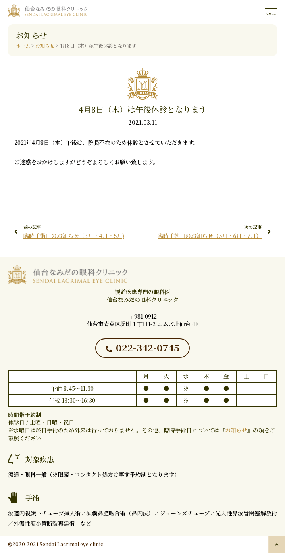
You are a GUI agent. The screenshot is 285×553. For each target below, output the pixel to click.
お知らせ (44, 45)
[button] (276, 544)
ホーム (23, 45)
